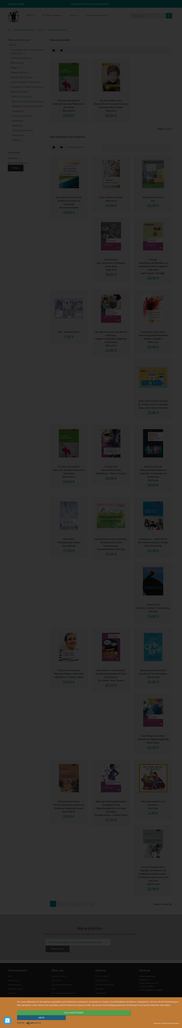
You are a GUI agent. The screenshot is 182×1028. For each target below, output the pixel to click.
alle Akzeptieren (73, 1017)
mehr (155, 1017)
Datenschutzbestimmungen (170, 1023)
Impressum (157, 1023)
